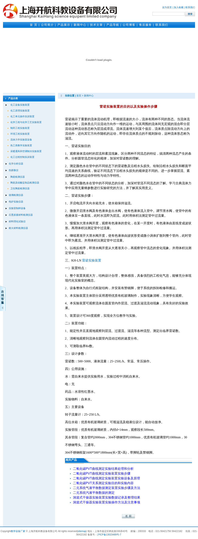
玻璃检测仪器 (16, 195)
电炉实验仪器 (16, 201)
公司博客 (129, 24)
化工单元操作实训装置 (22, 116)
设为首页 (167, 7)
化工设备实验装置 (20, 104)
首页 (78, 95)
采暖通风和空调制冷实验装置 (26, 151)
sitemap (82, 531)
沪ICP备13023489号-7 (109, 534)
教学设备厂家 (18, 531)
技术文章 (96, 24)
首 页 (33, 24)
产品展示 (63, 24)
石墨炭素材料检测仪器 (21, 214)
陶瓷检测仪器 (17, 176)
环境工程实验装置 (20, 133)
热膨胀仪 (13, 170)
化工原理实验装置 (20, 110)
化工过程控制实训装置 (22, 157)
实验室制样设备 (17, 208)
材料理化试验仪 (17, 221)
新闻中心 (80, 24)
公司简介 (47, 24)
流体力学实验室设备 (21, 139)
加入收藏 (178, 7)
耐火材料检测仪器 (18, 228)
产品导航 (112, 24)
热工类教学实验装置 (21, 145)
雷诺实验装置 (91, 260)
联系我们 (190, 7)
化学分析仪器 (16, 163)
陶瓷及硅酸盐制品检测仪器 (24, 182)
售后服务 (145, 24)
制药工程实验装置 (20, 128)
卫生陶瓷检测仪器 (20, 188)
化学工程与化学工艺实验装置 (26, 122)
